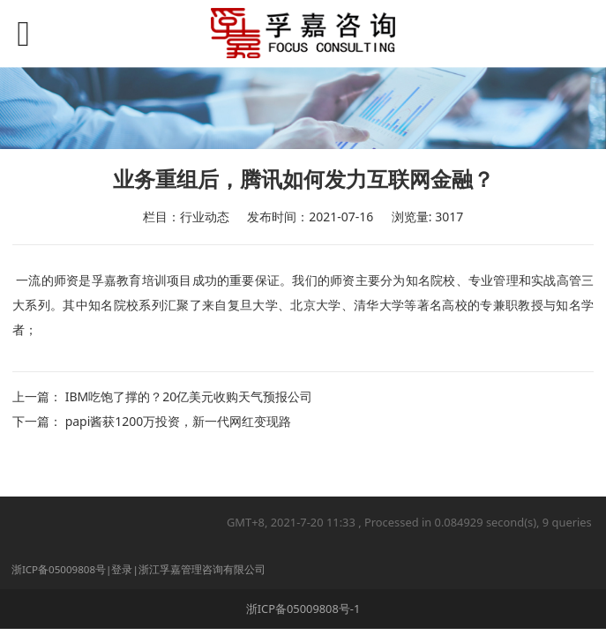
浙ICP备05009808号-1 (303, 608)
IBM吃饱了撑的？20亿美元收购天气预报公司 (189, 396)
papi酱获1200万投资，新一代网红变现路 (178, 421)
